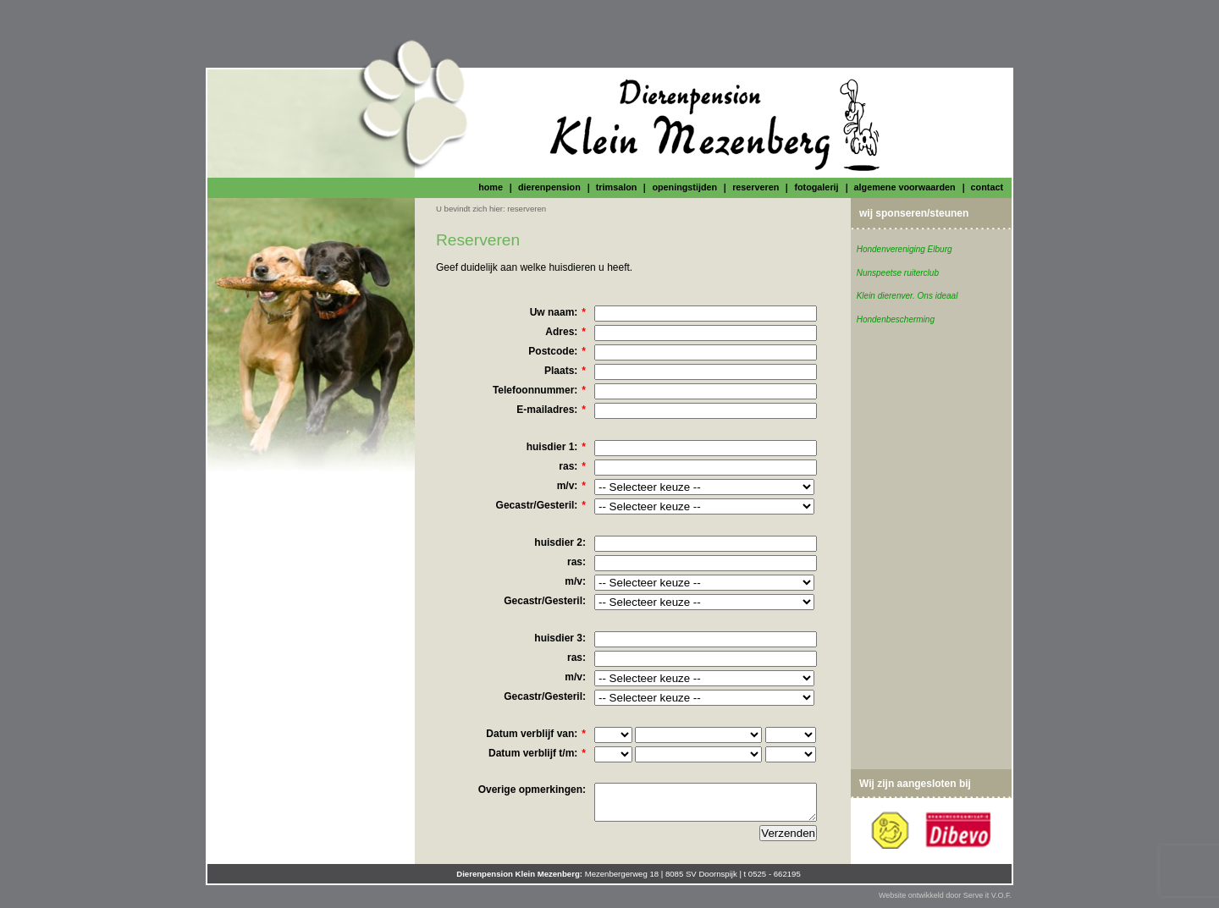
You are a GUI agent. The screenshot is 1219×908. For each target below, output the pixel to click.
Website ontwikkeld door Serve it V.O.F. (945, 895)
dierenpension (549, 187)
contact (987, 187)
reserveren (755, 187)
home (490, 187)
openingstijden (684, 187)
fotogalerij (816, 187)
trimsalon (616, 187)
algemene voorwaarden (905, 187)
